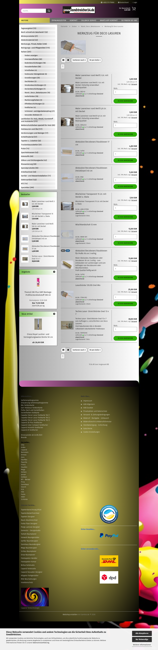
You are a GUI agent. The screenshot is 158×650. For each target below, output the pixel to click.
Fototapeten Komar (28, 562)
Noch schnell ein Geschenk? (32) (34, 32)
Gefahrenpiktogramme (30, 400)
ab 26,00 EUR (38, 342)
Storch (23, 487)
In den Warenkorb (125, 101)
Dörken (24, 472)
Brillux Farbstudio (28, 565)
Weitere (24, 20)
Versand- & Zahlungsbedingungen (96, 415)
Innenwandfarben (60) (33, 59)
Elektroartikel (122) (29, 180)
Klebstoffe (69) (27, 156)
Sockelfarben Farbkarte (30, 413)
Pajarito (24, 462)
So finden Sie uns (129, 20)
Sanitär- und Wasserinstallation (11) (36, 176)
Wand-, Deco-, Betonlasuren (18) (37, 93)
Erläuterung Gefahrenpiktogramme (34, 403)
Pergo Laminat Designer (30, 527)
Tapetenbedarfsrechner (30, 513)
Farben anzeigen (31, 55)
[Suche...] (49, 11)
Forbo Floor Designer (29, 524)
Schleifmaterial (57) (29, 137)
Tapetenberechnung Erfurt (31, 510)
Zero (22, 457)
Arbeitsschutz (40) (28, 172)
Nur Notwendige (142, 639)
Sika (22, 445)
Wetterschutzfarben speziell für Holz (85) (38, 125)
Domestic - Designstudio (30, 530)
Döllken (24, 477)
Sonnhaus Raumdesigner (30, 544)
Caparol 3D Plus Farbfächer (31, 423)
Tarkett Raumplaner (28, 534)
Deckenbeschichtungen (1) (35, 89)
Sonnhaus (25, 484)
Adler (23, 497)
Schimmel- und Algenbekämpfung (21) (40, 111)
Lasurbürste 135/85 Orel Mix (87, 285)
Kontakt (73, 20)
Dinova (23, 455)
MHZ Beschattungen (29, 579)
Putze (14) (25, 148)
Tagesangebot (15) (28, 28)
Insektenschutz (27, 582)
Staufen (24, 467)
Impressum (87, 401)
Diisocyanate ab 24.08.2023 (31, 435)
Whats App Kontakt (109, 20)
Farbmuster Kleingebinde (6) (36, 74)
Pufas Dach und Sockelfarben (32, 410)
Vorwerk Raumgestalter (30, 537)
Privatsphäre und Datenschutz (95, 411)
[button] (63, 60)
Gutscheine (87, 428)
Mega (23, 470)
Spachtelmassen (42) (29, 152)
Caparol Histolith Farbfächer (32, 427)
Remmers (24, 452)
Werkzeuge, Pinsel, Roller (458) (34, 44)
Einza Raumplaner (28, 555)
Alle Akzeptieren (142, 633)
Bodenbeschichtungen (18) (35, 63)
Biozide (24, 437)
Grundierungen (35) (32, 78)
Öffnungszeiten (59, 20)
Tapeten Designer (28, 517)
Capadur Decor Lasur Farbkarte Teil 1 (35, 415)
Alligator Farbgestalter (29, 576)
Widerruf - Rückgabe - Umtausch (96, 418)
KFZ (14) (24, 183)
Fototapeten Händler (29, 558)
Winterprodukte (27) (29, 36)
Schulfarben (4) (31, 70)
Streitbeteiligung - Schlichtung (95, 425)
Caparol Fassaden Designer (31, 572)
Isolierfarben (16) (31, 96)
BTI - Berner (25, 479)
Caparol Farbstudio (28, 569)
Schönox (24, 499)
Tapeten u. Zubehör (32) (31, 141)
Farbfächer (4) (30, 107)
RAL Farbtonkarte (27, 405)
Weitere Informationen (142, 645)
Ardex (23, 447)
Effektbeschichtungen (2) (34, 104)
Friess (23, 465)
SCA (22, 489)
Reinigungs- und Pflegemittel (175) (35, 48)
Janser (23, 475)
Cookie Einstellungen (91, 432)
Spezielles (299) (27, 187)
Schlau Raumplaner (28, 551)
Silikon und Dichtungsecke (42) (34, 160)
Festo (23, 494)
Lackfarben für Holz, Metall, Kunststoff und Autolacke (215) (37, 120)
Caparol (24, 450)
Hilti (22, 492)
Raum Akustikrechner (29, 520)
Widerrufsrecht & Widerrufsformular (97, 422)
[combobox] (79, 60)
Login (134, 2)
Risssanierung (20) (28, 164)
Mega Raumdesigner (29, 548)
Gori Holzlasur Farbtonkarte (31, 408)
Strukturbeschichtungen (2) (35, 85)
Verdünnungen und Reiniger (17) (34, 133)
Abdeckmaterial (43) (29, 40)
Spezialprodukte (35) (29, 168)
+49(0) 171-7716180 (107, 2)
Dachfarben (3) (30, 81)
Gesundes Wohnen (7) (33, 115)
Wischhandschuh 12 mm (86, 224)
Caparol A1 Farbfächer (29, 430)
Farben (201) (26, 52)
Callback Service (88, 20)
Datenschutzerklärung (41, 643)
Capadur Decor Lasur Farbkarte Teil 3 (35, 420)
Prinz (23, 482)
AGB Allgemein (89, 404)
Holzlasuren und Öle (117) (31, 129)
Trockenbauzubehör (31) (31, 145)
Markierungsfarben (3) (33, 100)
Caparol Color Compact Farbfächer (34, 425)
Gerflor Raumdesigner (29, 541)
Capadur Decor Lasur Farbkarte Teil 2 (35, 418)
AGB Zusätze (88, 408)
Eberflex (24, 460)
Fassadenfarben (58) (33, 67)
